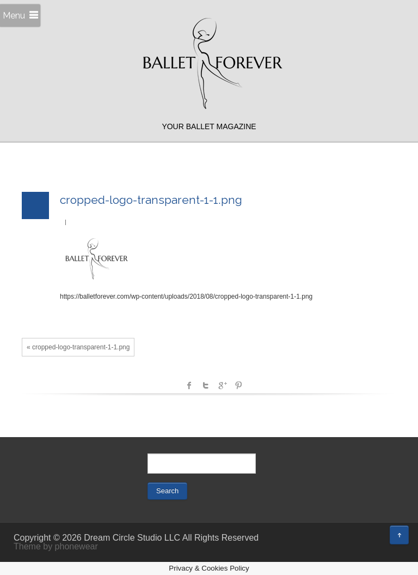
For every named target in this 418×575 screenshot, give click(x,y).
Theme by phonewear (56, 546)
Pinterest (238, 385)
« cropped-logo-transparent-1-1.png (78, 347)
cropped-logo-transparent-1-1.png (151, 200)
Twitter (206, 385)
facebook (189, 385)
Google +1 (222, 385)
